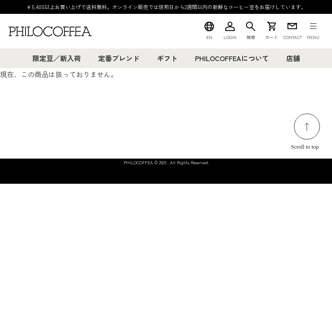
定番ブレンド (119, 58)
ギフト (167, 58)
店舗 (293, 58)
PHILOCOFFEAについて (232, 58)
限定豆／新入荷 (56, 58)
